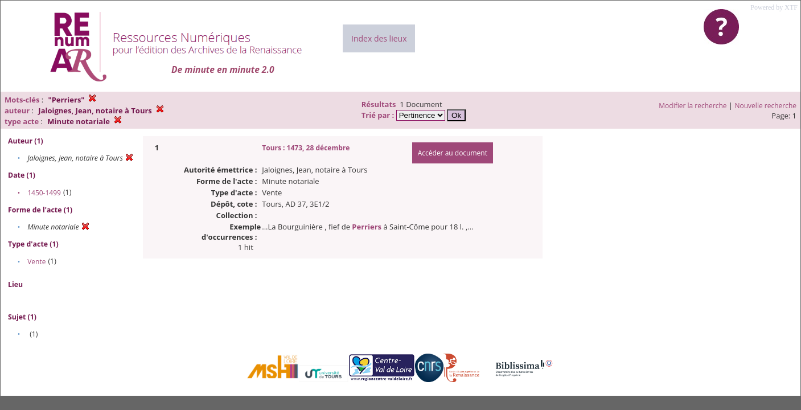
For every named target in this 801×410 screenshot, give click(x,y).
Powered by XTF (774, 7)
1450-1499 (44, 193)
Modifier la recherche (692, 105)
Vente (36, 261)
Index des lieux (378, 38)
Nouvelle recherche (766, 105)
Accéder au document (452, 153)
